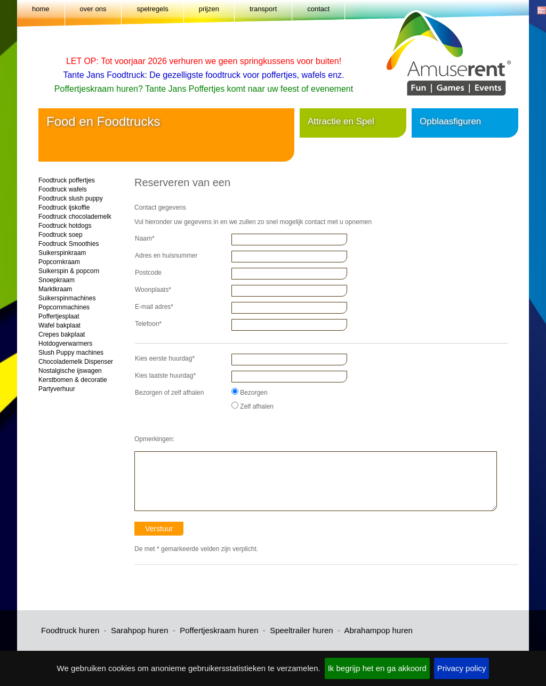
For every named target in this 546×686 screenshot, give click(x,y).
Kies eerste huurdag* (165, 358)
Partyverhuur (56, 389)
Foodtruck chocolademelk (74, 216)
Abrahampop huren (378, 630)
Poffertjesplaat (58, 316)
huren (321, 630)
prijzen (209, 9)
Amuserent (456, 47)
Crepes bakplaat (61, 334)
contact (318, 9)
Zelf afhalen (252, 406)
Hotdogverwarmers (65, 343)
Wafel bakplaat (59, 325)
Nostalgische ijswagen (70, 370)
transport (263, 9)
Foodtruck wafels (62, 189)
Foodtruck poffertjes (66, 180)
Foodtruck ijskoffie (64, 207)
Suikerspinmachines (66, 298)
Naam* (145, 238)
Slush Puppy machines (70, 352)
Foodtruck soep (60, 234)
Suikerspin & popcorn (68, 271)
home (41, 9)
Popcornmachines (64, 307)
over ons (93, 9)
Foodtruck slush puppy (70, 198)
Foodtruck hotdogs (64, 225)
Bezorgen (249, 392)
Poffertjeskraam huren (219, 630)
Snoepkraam (56, 280)
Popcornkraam (59, 262)
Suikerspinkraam (62, 253)
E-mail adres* (154, 306)
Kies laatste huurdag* (165, 375)
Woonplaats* (153, 289)
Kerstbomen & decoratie (72, 380)
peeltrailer (292, 630)
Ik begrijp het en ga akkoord (377, 668)
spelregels (152, 9)
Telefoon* (148, 324)
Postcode (148, 272)
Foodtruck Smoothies (68, 244)
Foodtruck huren (70, 630)
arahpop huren (143, 630)
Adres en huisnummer (166, 255)
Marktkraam (55, 289)
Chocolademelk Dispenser (75, 361)
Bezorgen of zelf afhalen (169, 392)
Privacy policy (461, 668)
